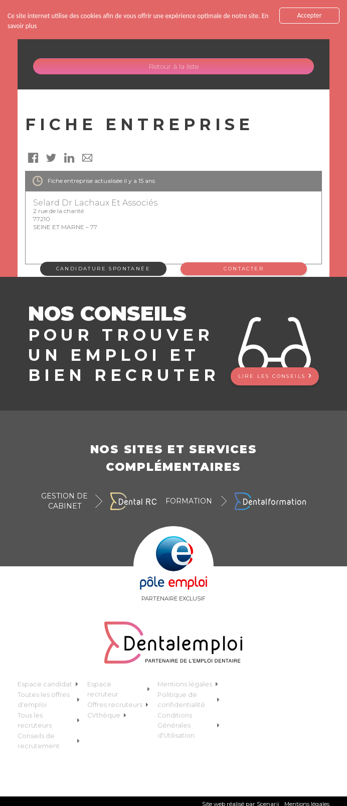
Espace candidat (48, 684)
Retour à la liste (173, 66)
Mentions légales (187, 684)
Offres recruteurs (117, 705)
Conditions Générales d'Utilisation (188, 725)
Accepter (309, 15)
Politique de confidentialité (188, 700)
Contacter (244, 268)
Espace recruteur (118, 689)
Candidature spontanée (103, 268)
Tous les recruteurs (49, 720)
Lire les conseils (274, 376)
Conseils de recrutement (49, 741)
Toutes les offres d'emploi (49, 700)
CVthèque (106, 715)
